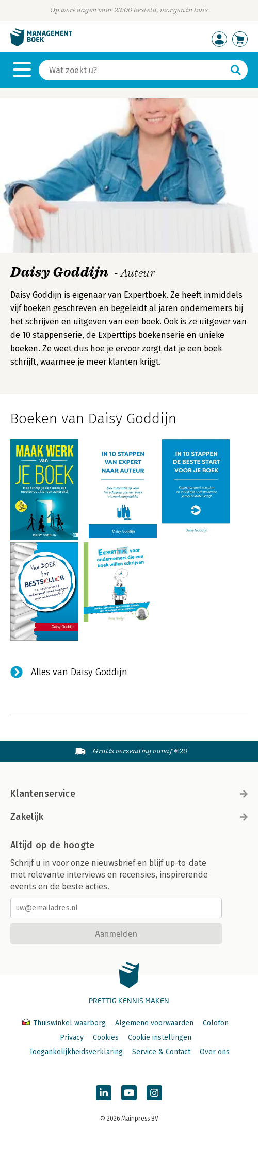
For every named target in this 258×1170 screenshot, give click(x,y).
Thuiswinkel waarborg (65, 1023)
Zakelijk (129, 816)
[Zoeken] (133, 70)
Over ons (215, 1051)
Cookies (106, 1037)
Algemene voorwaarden (154, 1023)
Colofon (216, 1023)
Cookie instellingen (159, 1037)
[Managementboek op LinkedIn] (103, 1092)
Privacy (72, 1037)
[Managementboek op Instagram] (154, 1092)
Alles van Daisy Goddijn (79, 672)
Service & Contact (161, 1051)
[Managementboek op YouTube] (129, 1092)
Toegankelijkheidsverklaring (76, 1051)
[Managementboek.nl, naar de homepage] (41, 44)
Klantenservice (129, 793)
